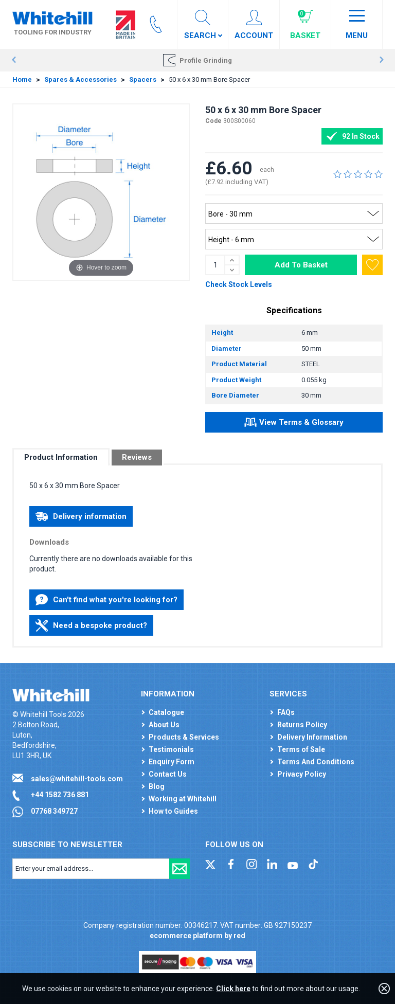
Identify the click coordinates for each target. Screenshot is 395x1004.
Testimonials (171, 749)
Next (381, 60)
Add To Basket (301, 265)
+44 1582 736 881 (60, 795)
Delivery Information (312, 737)
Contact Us (168, 774)
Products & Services (184, 737)
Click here (233, 988)
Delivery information (81, 516)
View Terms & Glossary (294, 424)
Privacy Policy (301, 774)
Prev (13, 60)
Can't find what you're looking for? (106, 599)
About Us (164, 725)
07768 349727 (54, 811)
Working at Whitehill (183, 799)
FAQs (286, 712)
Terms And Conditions (315, 762)
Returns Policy (302, 725)
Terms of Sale (301, 749)
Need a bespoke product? (91, 625)
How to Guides (173, 811)
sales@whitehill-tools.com (77, 779)
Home (22, 79)
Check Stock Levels (238, 284)
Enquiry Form (171, 762)
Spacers (142, 79)
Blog (157, 786)
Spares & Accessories (80, 79)
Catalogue (166, 712)
